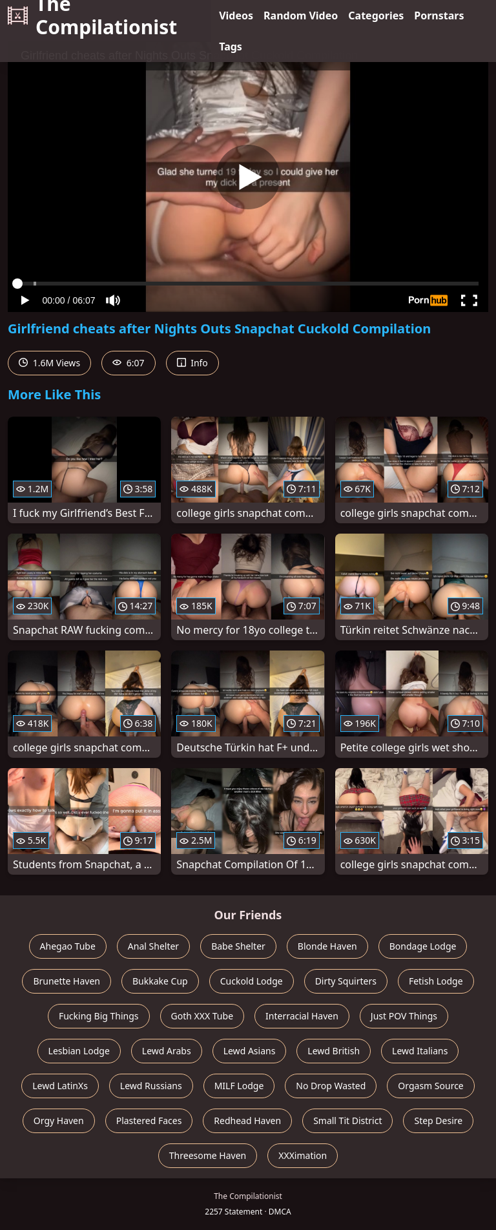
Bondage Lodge (423, 946)
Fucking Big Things (99, 1016)
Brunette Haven (66, 981)
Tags (230, 46)
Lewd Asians (249, 1051)
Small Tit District (347, 1120)
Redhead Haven (247, 1120)
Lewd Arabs (166, 1051)
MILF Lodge (239, 1085)
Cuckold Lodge (251, 981)
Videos (236, 15)
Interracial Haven (301, 1016)
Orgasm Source (430, 1085)
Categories (376, 15)
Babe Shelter (238, 946)
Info (192, 363)
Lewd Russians (151, 1085)
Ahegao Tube (68, 946)
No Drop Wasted (331, 1085)
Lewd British (333, 1051)
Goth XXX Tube (202, 1016)
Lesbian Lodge (79, 1051)
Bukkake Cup (160, 981)
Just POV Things (404, 1016)
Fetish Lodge (436, 981)
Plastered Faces (149, 1120)
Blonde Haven (327, 946)
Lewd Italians (420, 1051)
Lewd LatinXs (60, 1085)
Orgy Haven (59, 1120)
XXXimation (302, 1155)
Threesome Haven (207, 1155)
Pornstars (439, 15)
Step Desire (438, 1120)
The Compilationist (92, 15)
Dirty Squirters (346, 981)
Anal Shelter (153, 946)
